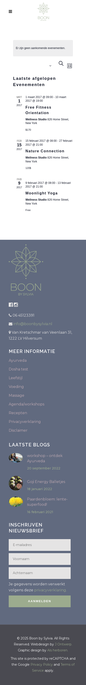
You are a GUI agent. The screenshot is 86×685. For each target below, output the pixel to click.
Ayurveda (18, 360)
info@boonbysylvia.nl (32, 324)
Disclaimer (18, 430)
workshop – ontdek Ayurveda (45, 458)
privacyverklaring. (50, 590)
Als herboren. (57, 650)
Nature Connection (44, 151)
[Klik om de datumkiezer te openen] (33, 66)
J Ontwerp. (63, 644)
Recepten (18, 413)
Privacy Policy (42, 664)
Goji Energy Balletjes (46, 482)
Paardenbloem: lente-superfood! (47, 502)
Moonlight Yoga (41, 193)
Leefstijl (16, 378)
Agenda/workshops (26, 404)
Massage (16, 395)
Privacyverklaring (25, 421)
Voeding (16, 386)
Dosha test (18, 369)
